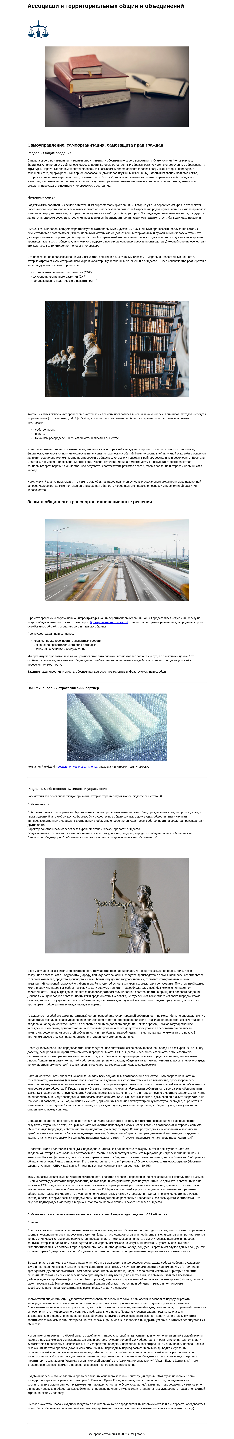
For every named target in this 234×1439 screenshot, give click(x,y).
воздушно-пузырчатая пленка (77, 766)
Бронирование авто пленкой (109, 622)
